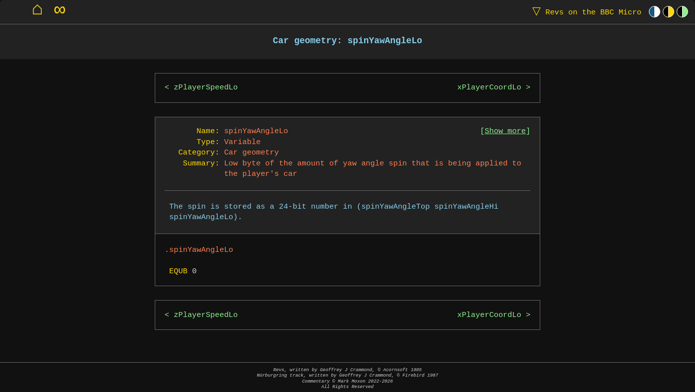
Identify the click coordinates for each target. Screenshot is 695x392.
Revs (584, 11)
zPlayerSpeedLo (206, 87)
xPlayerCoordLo (489, 87)
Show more (505, 131)
